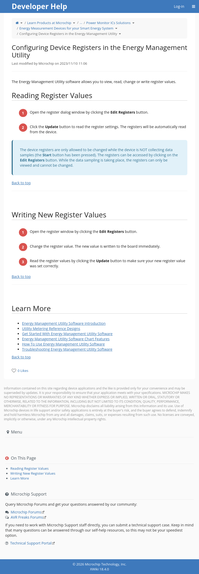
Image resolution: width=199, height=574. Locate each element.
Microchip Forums (26, 512)
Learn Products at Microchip (49, 22)
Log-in (179, 6)
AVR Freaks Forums (27, 517)
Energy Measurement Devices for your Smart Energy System (66, 28)
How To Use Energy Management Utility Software (63, 344)
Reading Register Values (29, 468)
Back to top (21, 182)
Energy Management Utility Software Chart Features (66, 338)
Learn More (19, 478)
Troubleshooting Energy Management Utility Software (67, 349)
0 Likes (23, 370)
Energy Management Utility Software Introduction (64, 323)
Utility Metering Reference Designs (51, 328)
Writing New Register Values (32, 473)
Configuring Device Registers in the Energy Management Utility (68, 33)
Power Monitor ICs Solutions (108, 22)
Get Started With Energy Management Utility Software (67, 333)
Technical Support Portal (31, 543)
